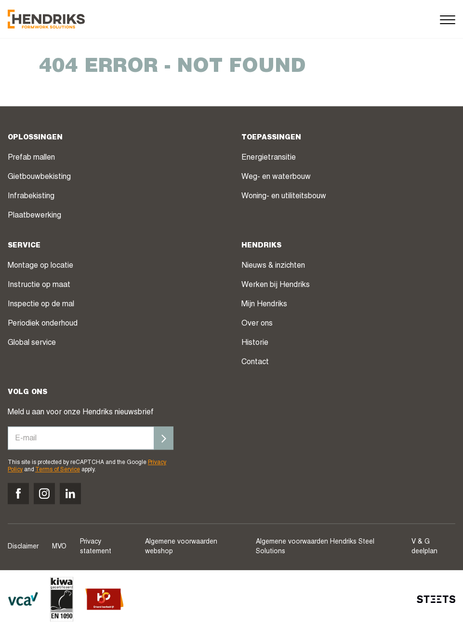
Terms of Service (57, 470)
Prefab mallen (31, 159)
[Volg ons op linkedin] (70, 493)
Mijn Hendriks (264, 305)
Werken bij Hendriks (275, 286)
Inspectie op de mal (41, 305)
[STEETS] (436, 599)
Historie (254, 344)
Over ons (257, 324)
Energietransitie (268, 159)
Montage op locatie (40, 267)
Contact (255, 363)
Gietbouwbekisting (39, 178)
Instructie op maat (39, 286)
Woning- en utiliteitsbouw (283, 197)
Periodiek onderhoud (43, 324)
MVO (59, 547)
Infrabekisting (31, 197)
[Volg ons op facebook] (18, 493)
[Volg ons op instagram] (44, 493)
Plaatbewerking (34, 216)
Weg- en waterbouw (276, 178)
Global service (32, 344)
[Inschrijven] (163, 438)
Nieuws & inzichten (273, 267)
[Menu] (447, 19)
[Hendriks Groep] (46, 19)
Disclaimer (23, 547)
